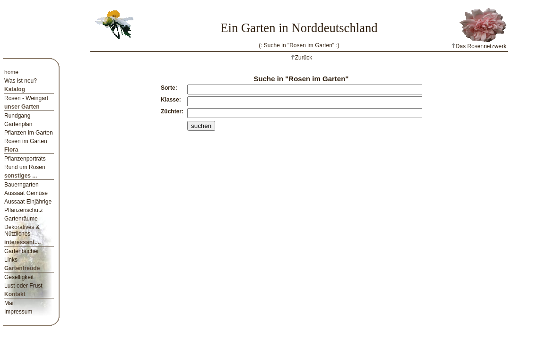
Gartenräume (21, 218)
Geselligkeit (19, 277)
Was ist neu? (20, 80)
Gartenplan (18, 124)
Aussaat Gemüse (26, 193)
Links (10, 259)
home (11, 72)
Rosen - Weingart (26, 98)
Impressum (18, 311)
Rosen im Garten (25, 141)
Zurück (304, 57)
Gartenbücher (21, 251)
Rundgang (17, 115)
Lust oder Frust (23, 285)
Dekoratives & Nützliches (22, 230)
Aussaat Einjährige (28, 201)
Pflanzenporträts (24, 158)
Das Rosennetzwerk (478, 46)
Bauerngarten (21, 184)
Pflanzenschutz (23, 210)
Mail (9, 303)
